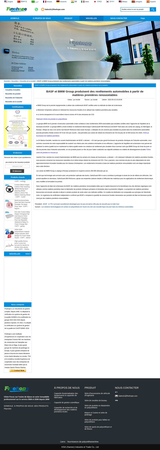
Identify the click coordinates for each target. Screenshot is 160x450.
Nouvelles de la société (27, 81)
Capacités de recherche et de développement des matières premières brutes (65, 410)
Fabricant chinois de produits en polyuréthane (51, 119)
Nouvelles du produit (12, 94)
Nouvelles (15, 81)
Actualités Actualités (12, 90)
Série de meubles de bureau (96, 400)
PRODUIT (68, 18)
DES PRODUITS (41, 406)
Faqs (143, 18)
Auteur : (70, 100)
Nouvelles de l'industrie (13, 98)
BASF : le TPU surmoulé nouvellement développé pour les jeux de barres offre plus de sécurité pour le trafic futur (81, 204)
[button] (77, 77)
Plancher (7, 409)
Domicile (7, 81)
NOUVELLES (91, 18)
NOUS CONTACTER (118, 18)
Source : (88, 100)
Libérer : (105, 100)
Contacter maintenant (18, 370)
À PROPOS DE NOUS (42, 18)
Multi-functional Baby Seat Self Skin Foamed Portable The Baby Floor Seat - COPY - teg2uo (22, 205)
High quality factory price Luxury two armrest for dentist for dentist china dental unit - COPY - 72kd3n (22, 246)
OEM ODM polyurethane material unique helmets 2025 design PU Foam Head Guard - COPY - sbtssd (22, 234)
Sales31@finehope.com (55, 9)
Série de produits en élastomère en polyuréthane (97, 407)
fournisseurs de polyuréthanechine (83, 442)
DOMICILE (15, 18)
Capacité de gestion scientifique (66, 402)
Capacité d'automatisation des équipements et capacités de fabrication (66, 395)
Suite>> (28, 254)
